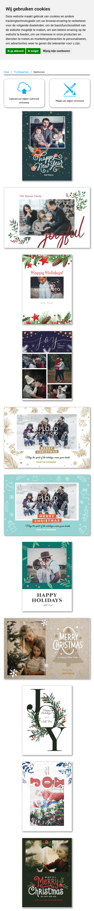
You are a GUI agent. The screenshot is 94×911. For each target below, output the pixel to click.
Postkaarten (21, 71)
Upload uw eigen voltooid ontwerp (24, 100)
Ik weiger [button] (33, 50)
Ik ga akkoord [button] (16, 50)
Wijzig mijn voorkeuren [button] (56, 50)
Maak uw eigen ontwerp (70, 100)
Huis (6, 71)
